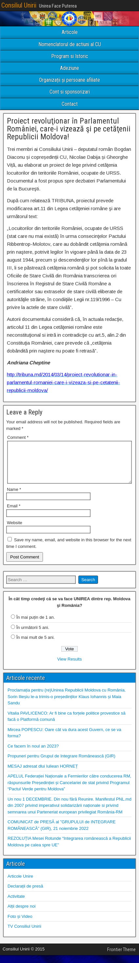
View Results (69, 667)
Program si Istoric (69, 56)
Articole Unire (20, 884)
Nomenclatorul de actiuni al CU (69, 44)
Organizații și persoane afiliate (69, 80)
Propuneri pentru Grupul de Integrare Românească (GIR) (61, 763)
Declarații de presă (25, 894)
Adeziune (69, 68)
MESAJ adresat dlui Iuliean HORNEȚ (43, 774)
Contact (70, 104)
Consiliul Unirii (18, 5)
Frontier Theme (121, 957)
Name (14, 497)
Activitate (16, 904)
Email (13, 513)
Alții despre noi (21, 914)
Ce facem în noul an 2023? (33, 753)
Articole (70, 32)
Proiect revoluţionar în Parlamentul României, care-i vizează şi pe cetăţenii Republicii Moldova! (68, 128)
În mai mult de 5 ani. (35, 645)
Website (14, 530)
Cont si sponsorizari (70, 92)
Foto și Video (20, 924)
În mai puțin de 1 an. (35, 625)
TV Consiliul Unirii (24, 934)
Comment (18, 437)
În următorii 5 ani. (32, 635)
